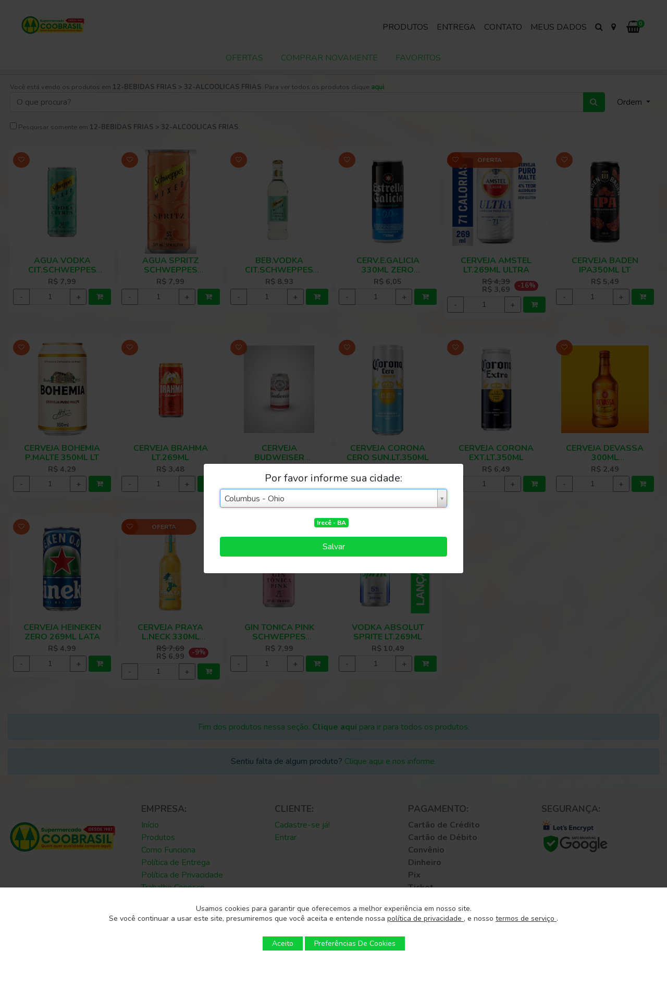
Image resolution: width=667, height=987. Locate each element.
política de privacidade (425, 918)
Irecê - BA (331, 523)
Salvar (334, 546)
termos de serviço (526, 918)
